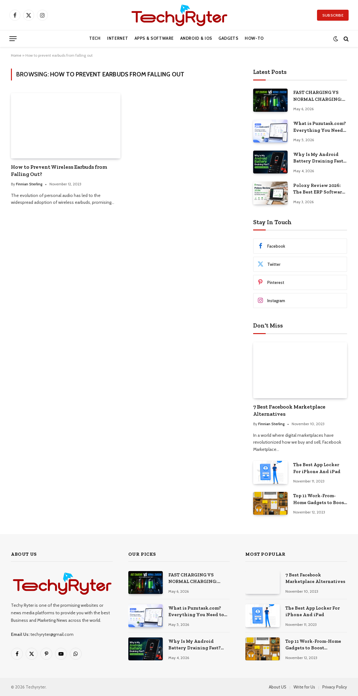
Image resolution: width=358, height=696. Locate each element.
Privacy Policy (334, 686)
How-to (254, 38)
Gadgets (228, 38)
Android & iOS (196, 38)
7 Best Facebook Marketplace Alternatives (289, 410)
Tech (95, 38)
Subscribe (332, 15)
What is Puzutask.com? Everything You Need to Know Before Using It (319, 127)
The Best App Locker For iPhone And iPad (316, 468)
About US (277, 686)
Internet (117, 38)
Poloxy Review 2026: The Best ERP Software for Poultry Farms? (319, 189)
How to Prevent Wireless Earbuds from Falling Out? (59, 170)
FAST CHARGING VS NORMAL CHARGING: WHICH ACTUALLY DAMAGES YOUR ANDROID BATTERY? (317, 96)
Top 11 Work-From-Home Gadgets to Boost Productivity (319, 499)
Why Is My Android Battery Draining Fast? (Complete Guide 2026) (319, 158)
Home (16, 55)
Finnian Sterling (29, 184)
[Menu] (13, 39)
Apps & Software (154, 38)
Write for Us (304, 686)
